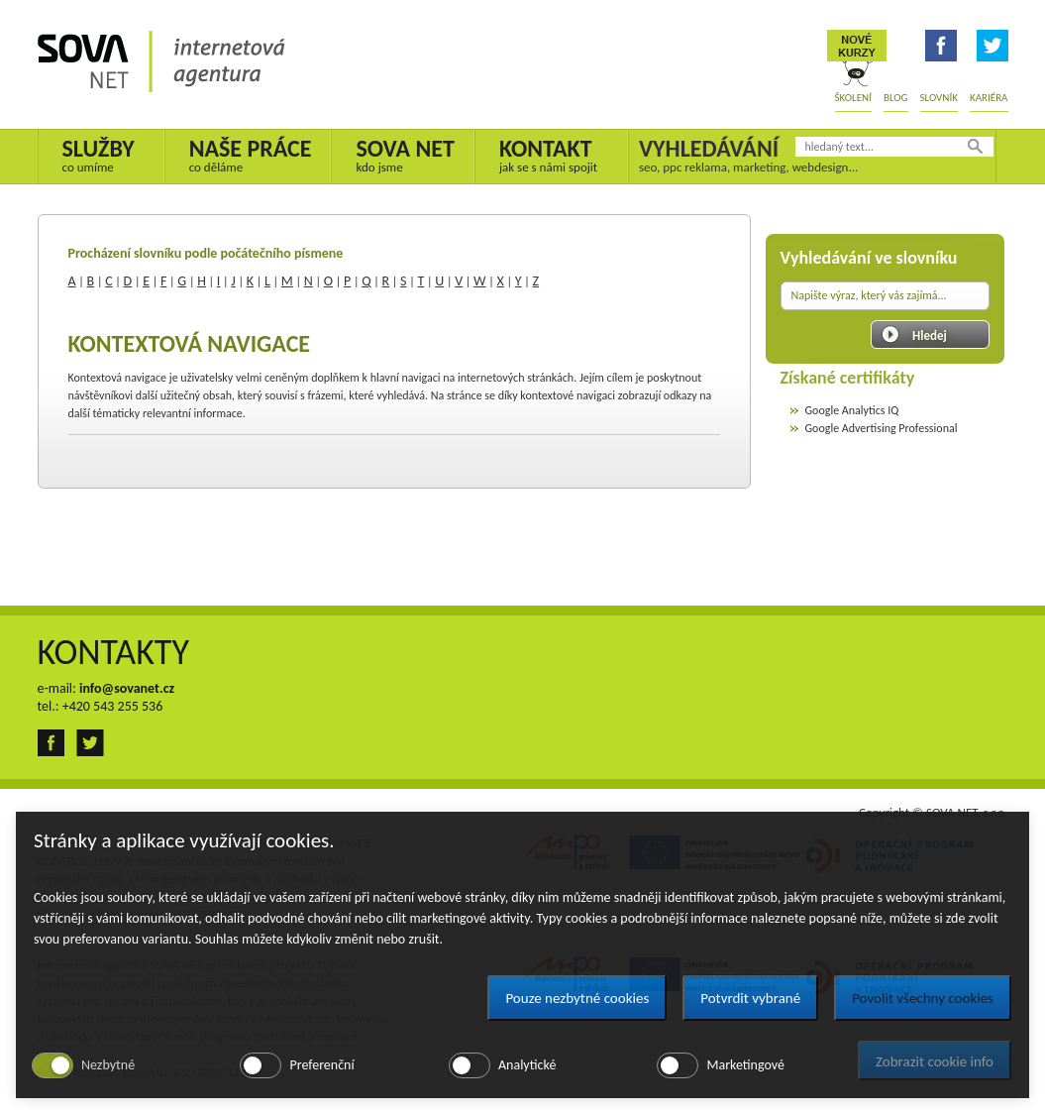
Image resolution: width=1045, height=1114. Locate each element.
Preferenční (321, 1065)
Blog (896, 97)
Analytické (527, 1065)
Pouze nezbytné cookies (577, 998)
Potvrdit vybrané (750, 998)
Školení (853, 97)
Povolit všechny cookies (922, 998)
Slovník (939, 97)
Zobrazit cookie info (934, 1061)
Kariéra (989, 97)
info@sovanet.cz (126, 688)
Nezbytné (108, 1065)
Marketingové (745, 1065)
